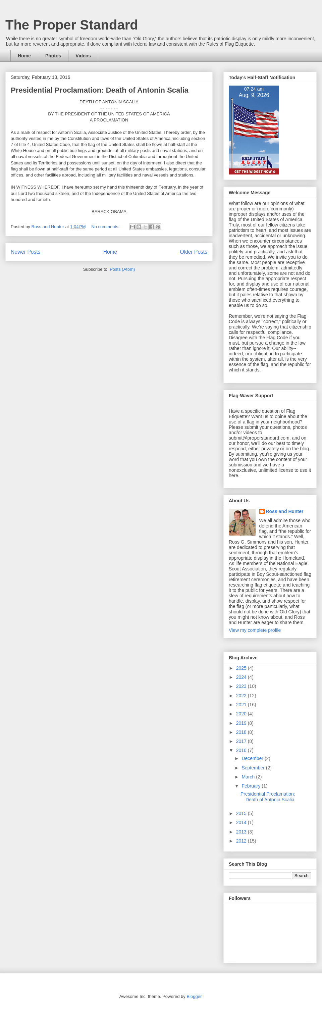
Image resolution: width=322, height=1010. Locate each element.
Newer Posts (25, 252)
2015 (242, 813)
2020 (242, 713)
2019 (242, 723)
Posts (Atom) (122, 269)
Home (24, 55)
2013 (242, 832)
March (248, 776)
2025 (242, 668)
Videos (83, 55)
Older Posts (193, 252)
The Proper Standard (71, 24)
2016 (242, 750)
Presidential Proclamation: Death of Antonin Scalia (100, 90)
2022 (242, 695)
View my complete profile (255, 630)
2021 (242, 704)
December (252, 758)
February (251, 786)
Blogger (193, 996)
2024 (242, 677)
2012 (242, 841)
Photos (53, 55)
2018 (242, 732)
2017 (242, 741)
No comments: (105, 226)
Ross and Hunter (285, 511)
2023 (242, 686)
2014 (242, 822)
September (253, 767)
